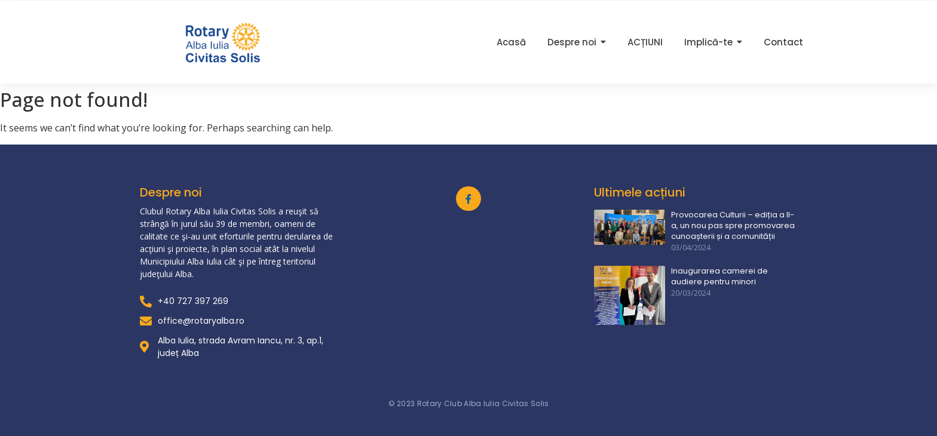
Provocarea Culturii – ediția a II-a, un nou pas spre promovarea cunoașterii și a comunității (733, 226)
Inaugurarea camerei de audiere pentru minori (719, 276)
